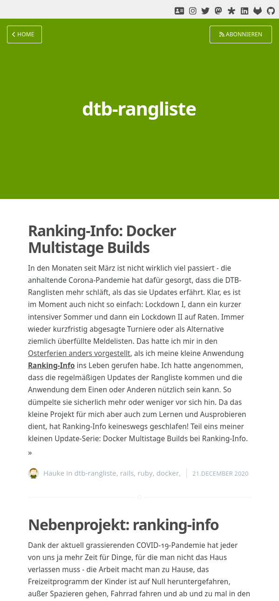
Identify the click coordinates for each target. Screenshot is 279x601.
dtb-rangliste (95, 473)
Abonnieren (240, 34)
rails (127, 473)
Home (23, 34)
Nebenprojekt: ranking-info (123, 524)
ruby (144, 473)
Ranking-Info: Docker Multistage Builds (102, 239)
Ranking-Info (51, 365)
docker (168, 473)
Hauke (53, 473)
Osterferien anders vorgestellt (79, 353)
